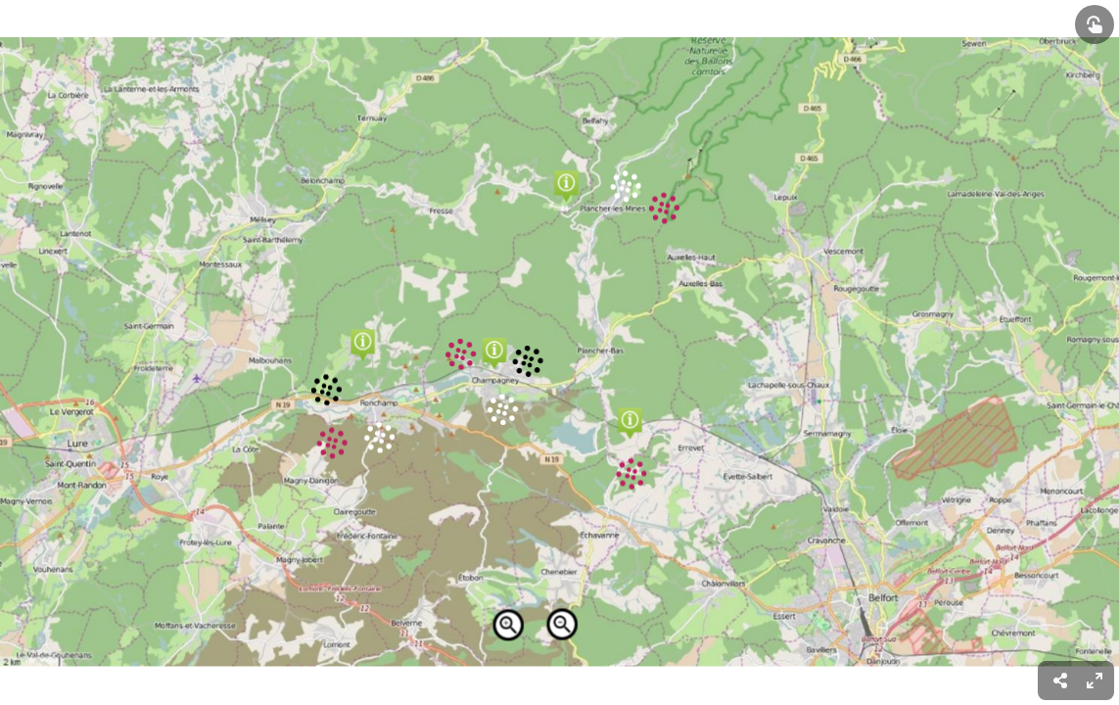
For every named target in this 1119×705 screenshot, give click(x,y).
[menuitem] (1094, 680)
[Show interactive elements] (1094, 24)
